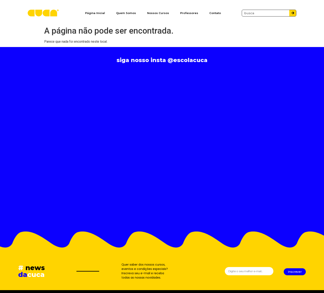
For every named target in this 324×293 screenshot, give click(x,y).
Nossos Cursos (158, 13)
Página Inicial (95, 13)
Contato (215, 13)
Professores (189, 13)
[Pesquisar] (292, 13)
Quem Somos (126, 13)
